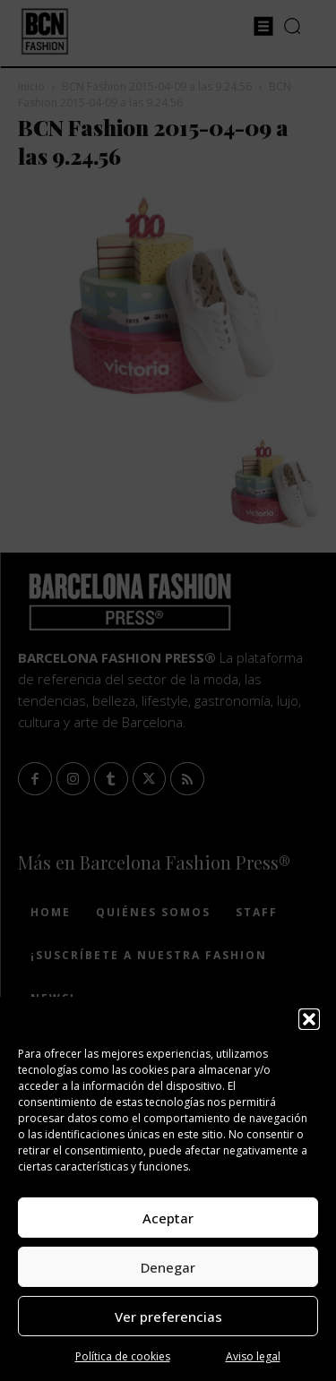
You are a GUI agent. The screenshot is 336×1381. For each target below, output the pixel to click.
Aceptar (168, 1218)
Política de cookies (122, 1356)
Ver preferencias (168, 1316)
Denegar (168, 1267)
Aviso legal (253, 1356)
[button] (309, 1019)
